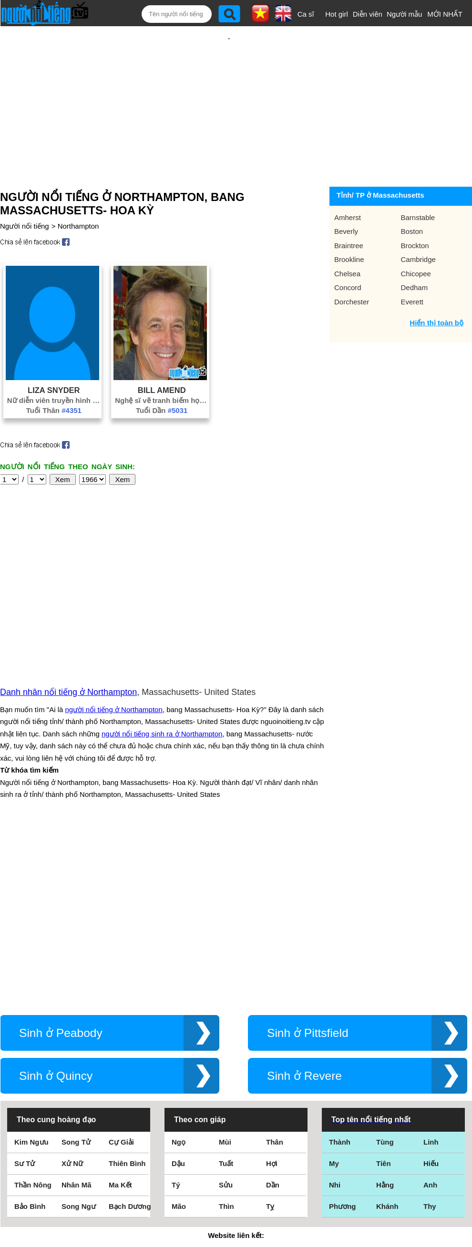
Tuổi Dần (161, 394)
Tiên (383, 1004)
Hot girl (336, 14)
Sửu (226, 1025)
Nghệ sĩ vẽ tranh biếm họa (161, 384)
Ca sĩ (306, 14)
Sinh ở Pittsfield (308, 873)
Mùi (225, 982)
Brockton (415, 229)
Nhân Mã (77, 1025)
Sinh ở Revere (304, 916)
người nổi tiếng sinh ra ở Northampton (162, 646)
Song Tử (76, 982)
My (334, 1004)
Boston (412, 215)
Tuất (226, 1004)
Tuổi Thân (54, 394)
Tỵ (270, 1047)
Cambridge (418, 243)
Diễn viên (367, 14)
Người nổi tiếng (24, 209)
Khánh (387, 1047)
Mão (179, 1047)
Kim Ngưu (31, 982)
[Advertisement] (228, 96)
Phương (342, 1047)
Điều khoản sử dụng (236, 1144)
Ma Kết (120, 1025)
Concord (347, 271)
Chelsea (347, 257)
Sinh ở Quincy (55, 916)
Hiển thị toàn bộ (436, 306)
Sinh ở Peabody (61, 873)
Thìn (226, 1047)
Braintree (348, 229)
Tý (176, 1025)
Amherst (347, 201)
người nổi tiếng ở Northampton (114, 621)
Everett (412, 285)
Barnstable (418, 201)
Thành (339, 982)
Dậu (178, 1004)
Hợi (271, 1004)
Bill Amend (162, 373)
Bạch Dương (130, 1047)
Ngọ (178, 982)
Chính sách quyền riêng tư (236, 1194)
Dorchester (351, 285)
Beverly (346, 215)
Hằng (385, 1025)
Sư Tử (24, 1004)
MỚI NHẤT (444, 14)
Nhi (334, 1025)
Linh (431, 982)
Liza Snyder (54, 373)
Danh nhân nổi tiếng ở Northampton (68, 604)
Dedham (414, 271)
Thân (274, 982)
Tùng (385, 982)
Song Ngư (79, 1047)
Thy (429, 1047)
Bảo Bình (30, 1047)
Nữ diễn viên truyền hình (54, 384)
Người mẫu (404, 14)
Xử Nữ (72, 1004)
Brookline (349, 243)
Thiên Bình (127, 1004)
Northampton (78, 209)
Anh (430, 1025)
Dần (272, 1025)
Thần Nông (32, 1025)
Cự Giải (121, 982)
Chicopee (416, 257)
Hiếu (431, 1004)
